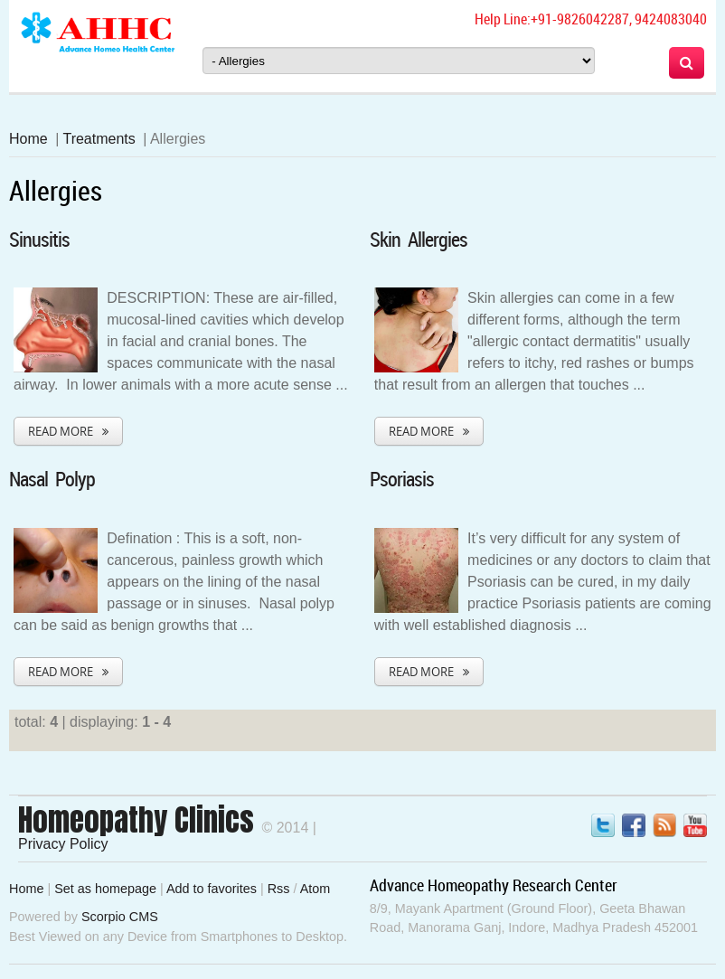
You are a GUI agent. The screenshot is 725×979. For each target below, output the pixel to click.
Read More (60, 431)
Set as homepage (105, 888)
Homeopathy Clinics (136, 820)
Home (28, 138)
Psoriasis (402, 479)
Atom (315, 888)
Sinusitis (39, 239)
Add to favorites (211, 888)
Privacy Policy (63, 844)
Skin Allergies (418, 239)
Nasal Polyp (52, 479)
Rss (279, 888)
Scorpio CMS (119, 916)
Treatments (98, 138)
